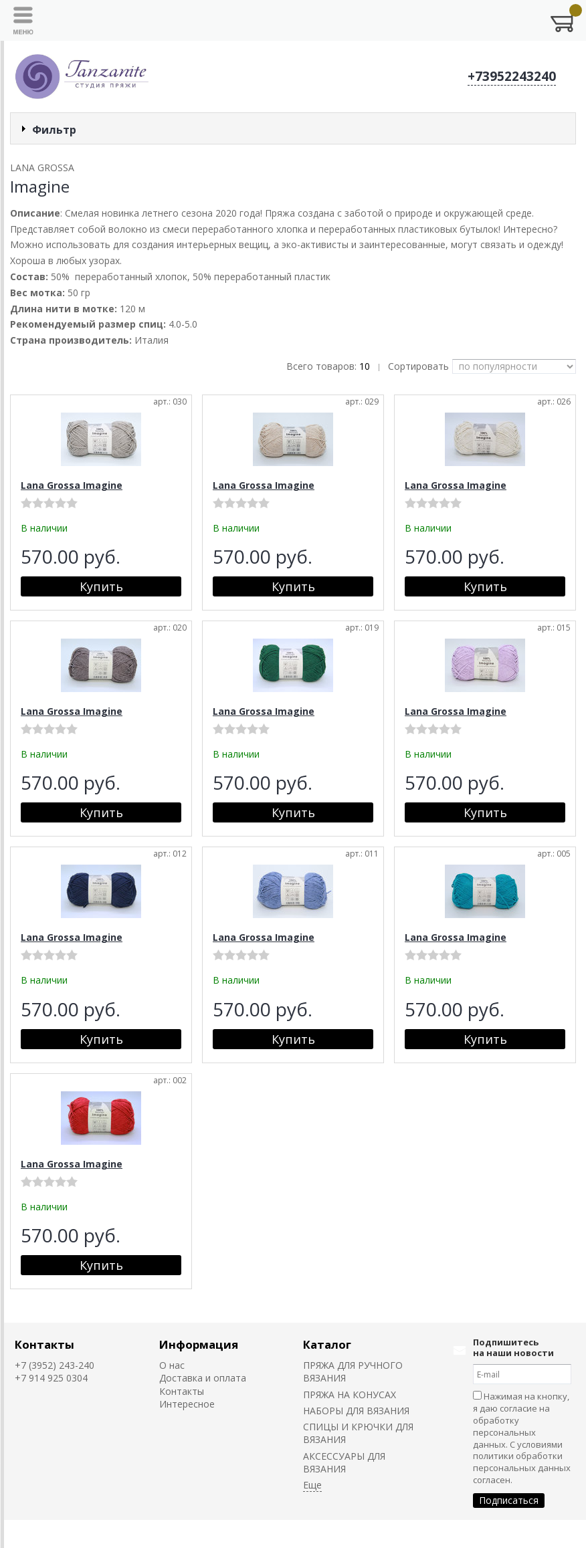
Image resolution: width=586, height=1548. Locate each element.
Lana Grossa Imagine (71, 485)
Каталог (327, 1344)
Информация (198, 1344)
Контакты (44, 1344)
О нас (172, 1365)
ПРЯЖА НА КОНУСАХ (349, 1394)
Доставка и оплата (202, 1377)
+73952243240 (512, 76)
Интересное (187, 1404)
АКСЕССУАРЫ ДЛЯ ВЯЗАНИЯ (344, 1462)
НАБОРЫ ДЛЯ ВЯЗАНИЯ (356, 1410)
